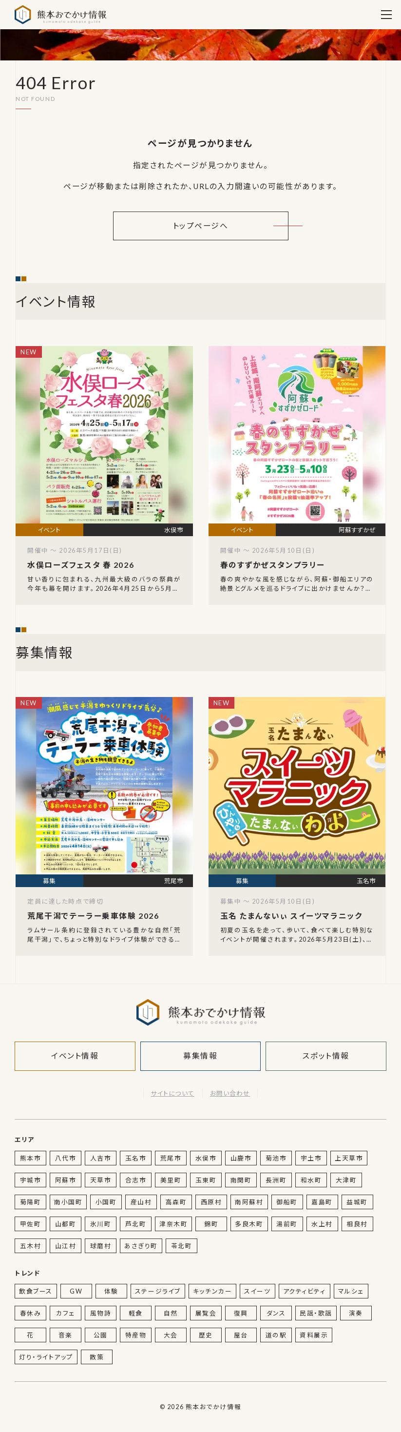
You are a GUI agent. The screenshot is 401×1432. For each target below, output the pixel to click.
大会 (171, 1335)
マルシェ (351, 1291)
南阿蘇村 (249, 1202)
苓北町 (181, 1246)
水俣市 (206, 1158)
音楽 (65, 1335)
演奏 (356, 1313)
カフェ (65, 1313)
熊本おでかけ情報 (60, 14)
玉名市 (136, 1158)
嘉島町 (322, 1202)
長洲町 (276, 1180)
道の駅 (276, 1335)
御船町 (287, 1202)
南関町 (241, 1180)
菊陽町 (30, 1202)
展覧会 (206, 1313)
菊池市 (276, 1158)
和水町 (311, 1180)
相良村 (357, 1224)
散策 (97, 1357)
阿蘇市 (65, 1180)
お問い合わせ (230, 1093)
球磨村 (101, 1246)
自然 (171, 1313)
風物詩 (101, 1313)
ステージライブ (158, 1291)
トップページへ (201, 225)
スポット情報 (326, 1055)
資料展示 (314, 1335)
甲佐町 (30, 1224)
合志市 (136, 1180)
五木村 (30, 1246)
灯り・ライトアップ (46, 1357)
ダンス (276, 1313)
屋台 (241, 1335)
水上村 (322, 1224)
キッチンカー (212, 1291)
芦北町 (136, 1224)
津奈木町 (173, 1224)
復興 (241, 1313)
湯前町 (287, 1224)
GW (76, 1291)
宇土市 (311, 1158)
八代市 (65, 1158)
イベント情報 (74, 1055)
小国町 (106, 1202)
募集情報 (200, 1055)
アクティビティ (304, 1291)
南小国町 (68, 1202)
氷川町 (101, 1224)
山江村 (65, 1246)
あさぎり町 (141, 1246)
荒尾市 (171, 1158)
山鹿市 (241, 1158)
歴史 (206, 1335)
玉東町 (206, 1180)
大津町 (346, 1180)
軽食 (136, 1313)
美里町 (171, 1180)
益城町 (357, 1202)
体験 (111, 1291)
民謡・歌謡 (316, 1313)
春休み (30, 1313)
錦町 (211, 1224)
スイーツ (257, 1291)
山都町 (65, 1224)
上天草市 (349, 1158)
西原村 (211, 1202)
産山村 (141, 1202)
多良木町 (249, 1224)
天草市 (101, 1180)
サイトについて (172, 1093)
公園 (101, 1335)
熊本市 (30, 1158)
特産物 (136, 1335)
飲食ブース (36, 1291)
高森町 (176, 1202)
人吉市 (101, 1158)
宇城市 (30, 1180)
